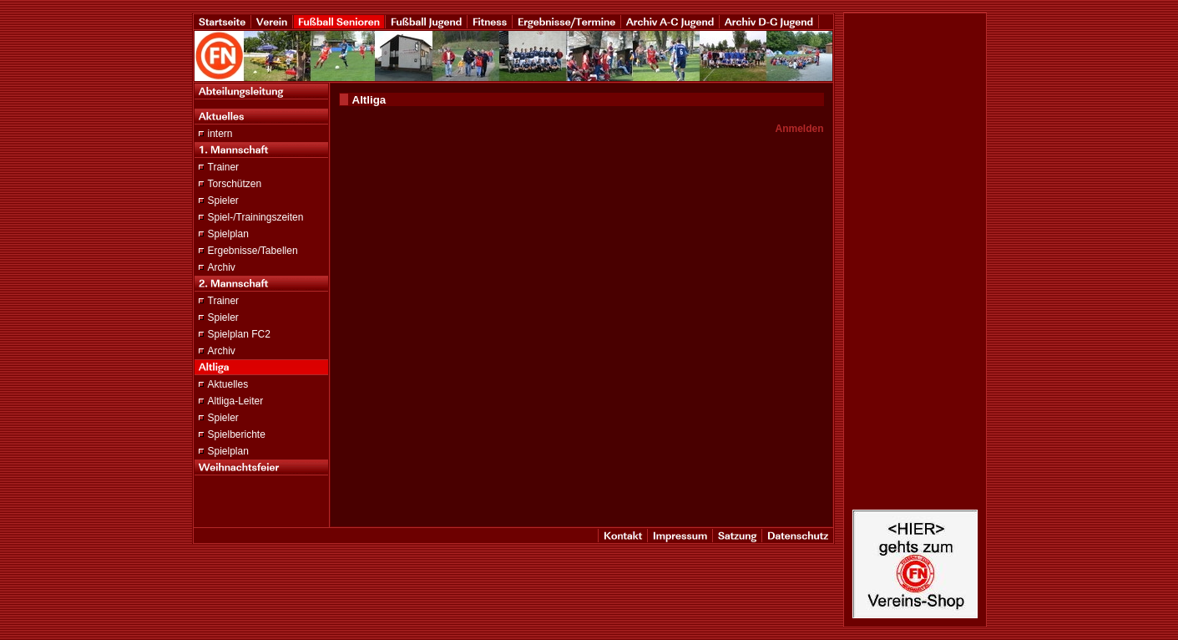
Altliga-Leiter (236, 401)
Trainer (224, 167)
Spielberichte (236, 434)
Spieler (223, 200)
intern (220, 134)
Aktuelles (228, 384)
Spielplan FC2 (239, 334)
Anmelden (799, 129)
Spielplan (228, 234)
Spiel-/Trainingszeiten (256, 217)
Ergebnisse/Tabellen (253, 251)
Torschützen (235, 184)
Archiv (221, 267)
